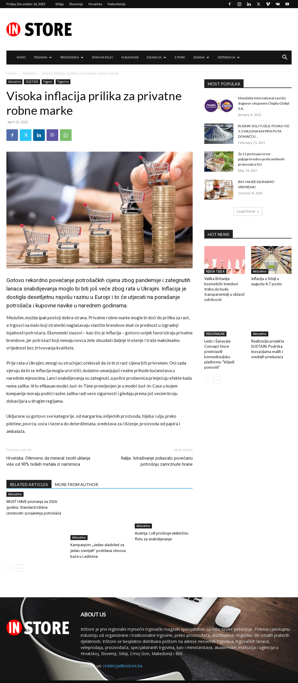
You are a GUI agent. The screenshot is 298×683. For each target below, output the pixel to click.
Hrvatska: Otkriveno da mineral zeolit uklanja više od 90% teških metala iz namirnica (48, 461)
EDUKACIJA (156, 57)
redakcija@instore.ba (122, 658)
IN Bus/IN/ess (130, 57)
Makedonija (116, 4)
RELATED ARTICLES (29, 484)
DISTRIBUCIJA (229, 57)
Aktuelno (29, 73)
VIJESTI (21, 57)
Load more (248, 211)
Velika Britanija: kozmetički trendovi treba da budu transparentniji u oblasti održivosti (224, 289)
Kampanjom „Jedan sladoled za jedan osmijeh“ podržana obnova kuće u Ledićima (98, 543)
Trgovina (63, 82)
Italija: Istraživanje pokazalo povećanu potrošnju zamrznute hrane (157, 461)
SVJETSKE (32, 82)
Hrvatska (95, 4)
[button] (285, 58)
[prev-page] (10, 560)
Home (11, 73)
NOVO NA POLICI (102, 57)
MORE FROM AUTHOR (76, 484)
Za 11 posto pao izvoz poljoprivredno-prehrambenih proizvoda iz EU (261, 159)
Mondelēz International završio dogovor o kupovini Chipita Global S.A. (263, 103)
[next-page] (19, 560)
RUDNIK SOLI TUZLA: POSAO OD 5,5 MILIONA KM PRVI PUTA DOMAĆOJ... (263, 131)
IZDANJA (201, 57)
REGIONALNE (215, 334)
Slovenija (76, 4)
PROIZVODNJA (72, 57)
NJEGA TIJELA (215, 271)
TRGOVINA (43, 57)
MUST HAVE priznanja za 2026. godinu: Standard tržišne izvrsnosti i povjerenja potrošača (33, 507)
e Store (180, 57)
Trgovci (47, 82)
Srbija (59, 4)
